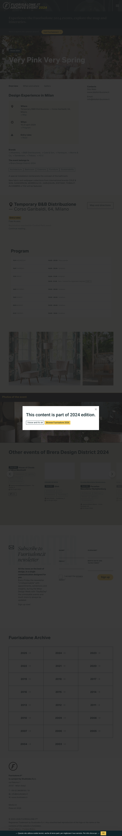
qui (95, 833)
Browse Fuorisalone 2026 (57, 422)
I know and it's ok (35, 422)
